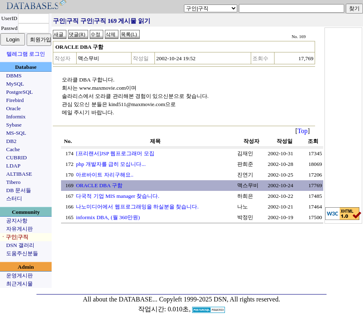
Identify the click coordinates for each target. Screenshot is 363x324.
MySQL (15, 84)
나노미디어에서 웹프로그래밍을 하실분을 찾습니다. (137, 207)
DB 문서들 (18, 190)
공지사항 (16, 221)
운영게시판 (19, 275)
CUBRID (16, 157)
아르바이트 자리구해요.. (104, 175)
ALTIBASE (19, 174)
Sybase (14, 125)
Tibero (13, 182)
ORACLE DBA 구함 (99, 185)
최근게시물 (19, 284)
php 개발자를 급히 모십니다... (110, 164)
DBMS (14, 76)
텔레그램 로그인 (26, 54)
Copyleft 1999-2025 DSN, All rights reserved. (219, 299)
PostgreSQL (19, 92)
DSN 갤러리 (20, 245)
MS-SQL (16, 133)
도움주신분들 (22, 253)
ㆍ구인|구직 (14, 237)
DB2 (11, 141)
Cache (13, 149)
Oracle (13, 108)
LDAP (13, 166)
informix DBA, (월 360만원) (108, 217)
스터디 (14, 198)
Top (302, 130)
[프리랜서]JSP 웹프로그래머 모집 (115, 153)
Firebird (15, 100)
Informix (15, 116)
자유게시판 (19, 229)
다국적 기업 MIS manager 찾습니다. (117, 196)
